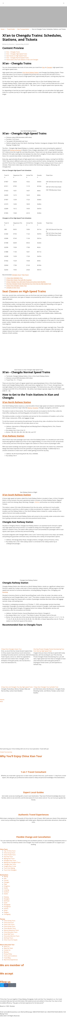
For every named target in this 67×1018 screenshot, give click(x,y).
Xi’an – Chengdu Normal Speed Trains (17, 58)
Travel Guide (11, 29)
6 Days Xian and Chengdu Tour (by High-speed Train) (17, 687)
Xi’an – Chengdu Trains (13, 52)
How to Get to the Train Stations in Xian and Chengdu (22, 60)
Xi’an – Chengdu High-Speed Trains (16, 54)
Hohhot (37, 502)
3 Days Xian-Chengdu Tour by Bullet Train (46, 687)
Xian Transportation (23, 29)
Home (2, 29)
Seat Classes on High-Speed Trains (16, 56)
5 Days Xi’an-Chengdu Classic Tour (11, 649)
